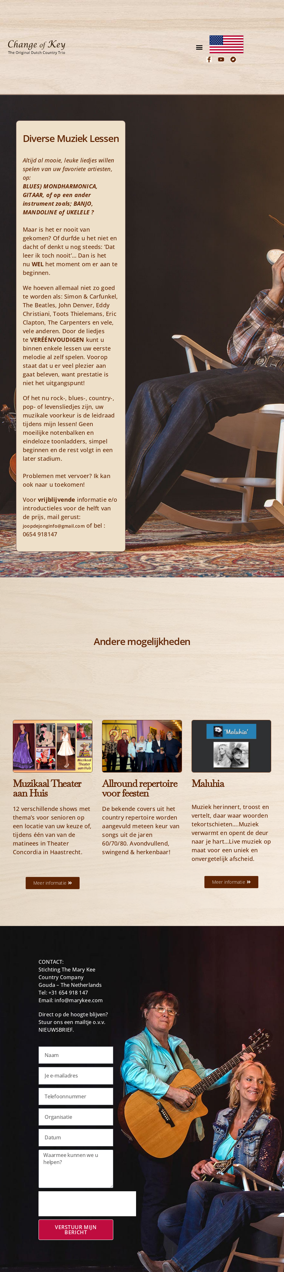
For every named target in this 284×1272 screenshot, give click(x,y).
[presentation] (87, 1203)
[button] (199, 47)
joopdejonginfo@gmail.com (54, 526)
